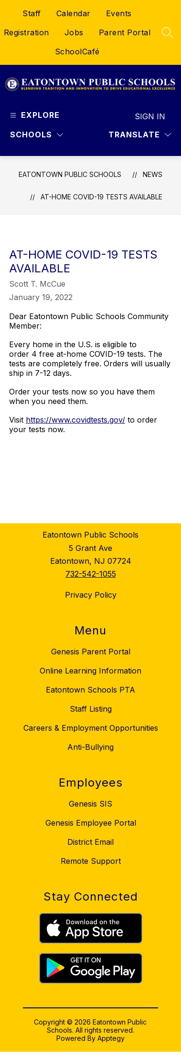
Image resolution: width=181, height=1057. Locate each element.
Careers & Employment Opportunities (90, 728)
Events (119, 13)
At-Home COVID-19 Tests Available (101, 197)
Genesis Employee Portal (90, 823)
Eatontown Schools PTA (90, 689)
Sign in (150, 116)
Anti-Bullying (90, 747)
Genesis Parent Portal (90, 651)
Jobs (74, 32)
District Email (90, 842)
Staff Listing (91, 709)
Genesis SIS (90, 803)
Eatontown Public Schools (70, 174)
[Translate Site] (139, 135)
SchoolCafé (77, 51)
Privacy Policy (91, 595)
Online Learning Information (90, 670)
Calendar (73, 13)
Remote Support (91, 861)
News (152, 174)
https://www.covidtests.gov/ (75, 420)
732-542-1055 (90, 574)
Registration (26, 32)
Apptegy (111, 1038)
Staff (31, 13)
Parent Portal (125, 32)
